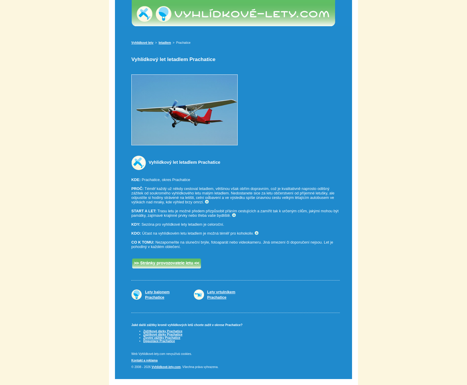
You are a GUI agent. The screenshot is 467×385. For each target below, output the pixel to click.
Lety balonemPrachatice (157, 295)
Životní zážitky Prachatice (161, 337)
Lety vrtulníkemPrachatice (221, 295)
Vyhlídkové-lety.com (166, 367)
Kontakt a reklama (144, 360)
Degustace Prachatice (159, 341)
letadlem (165, 42)
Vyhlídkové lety (142, 42)
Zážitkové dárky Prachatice (162, 331)
